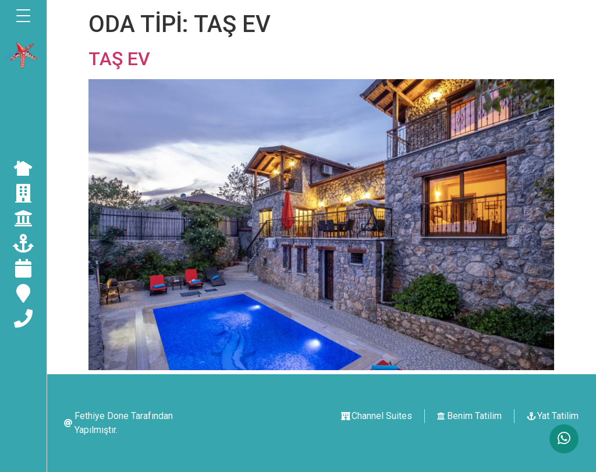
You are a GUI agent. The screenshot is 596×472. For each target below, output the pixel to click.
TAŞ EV (119, 59)
